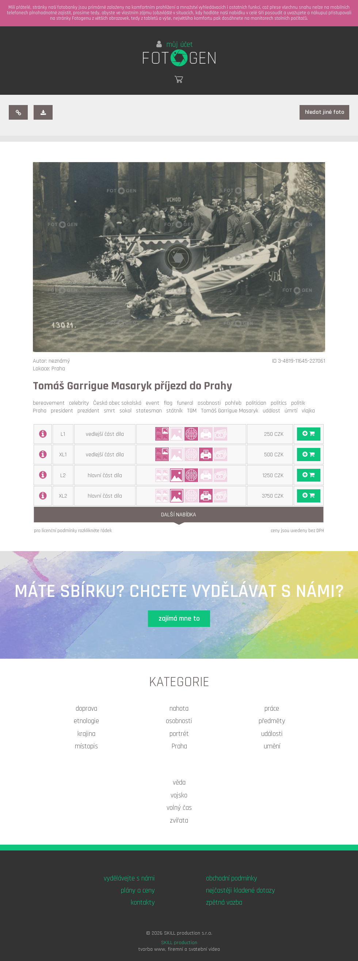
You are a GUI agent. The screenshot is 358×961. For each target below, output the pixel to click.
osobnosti (211, 403)
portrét (179, 733)
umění (272, 746)
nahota (179, 708)
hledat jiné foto (324, 112)
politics (280, 403)
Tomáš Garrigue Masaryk (231, 411)
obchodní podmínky (231, 878)
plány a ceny (138, 890)
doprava (86, 708)
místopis (86, 746)
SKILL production (179, 942)
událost (273, 411)
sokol (126, 411)
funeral (186, 403)
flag (169, 403)
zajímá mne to (179, 618)
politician (257, 403)
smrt (111, 411)
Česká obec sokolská (118, 403)
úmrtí (292, 411)
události (272, 733)
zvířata (179, 820)
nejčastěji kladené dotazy (240, 890)
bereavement (50, 403)
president (63, 411)
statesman (150, 411)
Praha (41, 411)
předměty (272, 721)
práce (271, 708)
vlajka (310, 411)
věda (179, 782)
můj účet (174, 44)
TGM (193, 411)
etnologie (86, 721)
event (154, 403)
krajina (86, 733)
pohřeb (234, 403)
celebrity (80, 403)
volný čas (179, 807)
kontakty (143, 902)
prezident (89, 411)
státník (176, 411)
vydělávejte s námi (129, 878)
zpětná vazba (224, 902)
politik (299, 403)
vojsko (179, 795)
